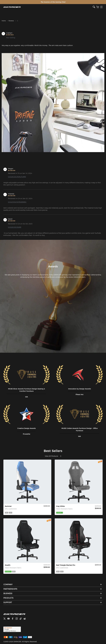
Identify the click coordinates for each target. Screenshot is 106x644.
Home (4, 21)
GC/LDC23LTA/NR (14, 227)
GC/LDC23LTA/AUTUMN (17, 177)
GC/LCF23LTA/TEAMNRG (17, 202)
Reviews (11, 21)
